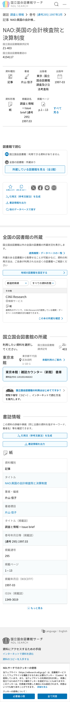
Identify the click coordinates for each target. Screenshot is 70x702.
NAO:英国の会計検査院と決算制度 (26, 483)
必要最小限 (19, 696)
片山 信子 (11, 512)
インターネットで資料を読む (18, 653)
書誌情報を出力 (16, 202)
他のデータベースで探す (21, 209)
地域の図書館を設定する (43, 273)
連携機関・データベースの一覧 (47, 253)
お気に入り (10, 188)
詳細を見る (42, 686)
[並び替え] (17, 283)
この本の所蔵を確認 (51, 318)
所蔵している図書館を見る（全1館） (35, 169)
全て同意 (52, 696)
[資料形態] (43, 283)
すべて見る (57, 110)
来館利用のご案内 (54, 360)
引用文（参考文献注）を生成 (23, 196)
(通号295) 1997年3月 (49, 14)
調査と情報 (17, 14)
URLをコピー (21, 188)
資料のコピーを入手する (16, 659)
